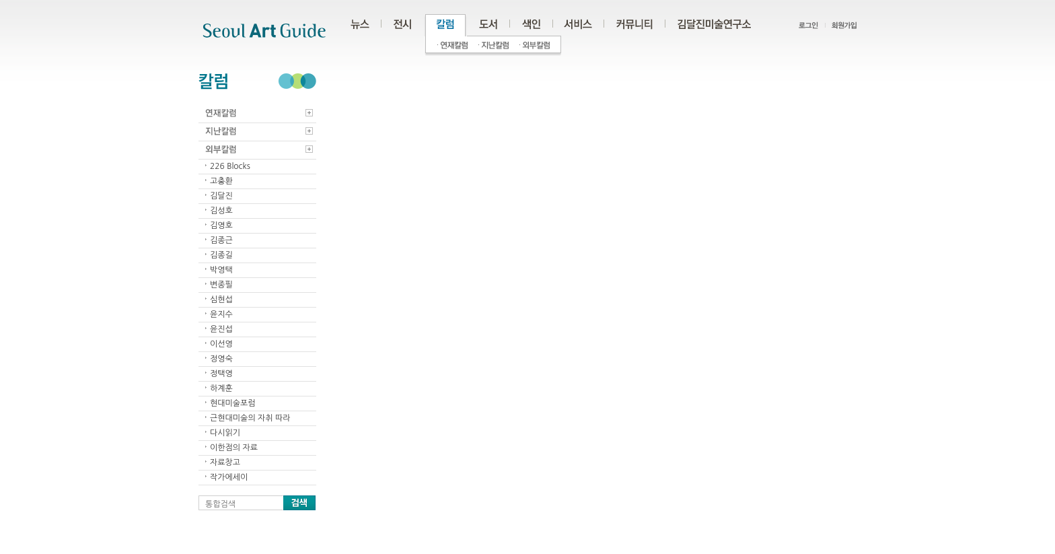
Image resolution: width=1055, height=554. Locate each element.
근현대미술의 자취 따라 (250, 418)
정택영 (221, 374)
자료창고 (225, 462)
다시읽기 (225, 433)
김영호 (221, 225)
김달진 (221, 196)
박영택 (221, 270)
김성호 (221, 211)
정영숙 (221, 359)
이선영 (221, 344)
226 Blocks (230, 166)
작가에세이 (229, 477)
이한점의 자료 (234, 448)
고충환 (221, 181)
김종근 (221, 240)
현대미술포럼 (233, 403)
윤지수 (221, 314)
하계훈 (221, 388)
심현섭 (221, 300)
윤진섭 (221, 329)
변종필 (221, 285)
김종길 (221, 255)
